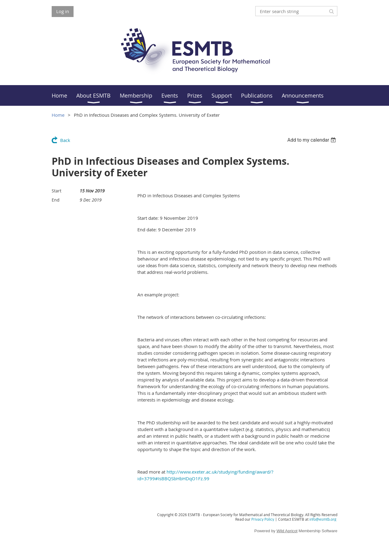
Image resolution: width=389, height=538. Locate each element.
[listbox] (312, 140)
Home (58, 115)
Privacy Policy (262, 519)
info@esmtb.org (322, 519)
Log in (62, 11)
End (56, 200)
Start (56, 191)
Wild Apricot (287, 531)
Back (65, 140)
